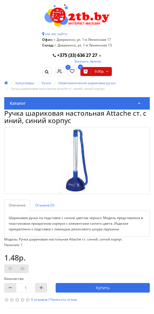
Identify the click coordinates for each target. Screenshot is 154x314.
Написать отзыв (63, 299)
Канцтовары (24, 83)
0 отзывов (39, 299)
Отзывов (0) (45, 205)
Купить (103, 287)
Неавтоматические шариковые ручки (87, 83)
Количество (14, 278)
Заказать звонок (87, 61)
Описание (17, 205)
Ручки (46, 83)
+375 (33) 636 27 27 (75, 55)
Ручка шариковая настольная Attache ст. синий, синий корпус (58, 88)
